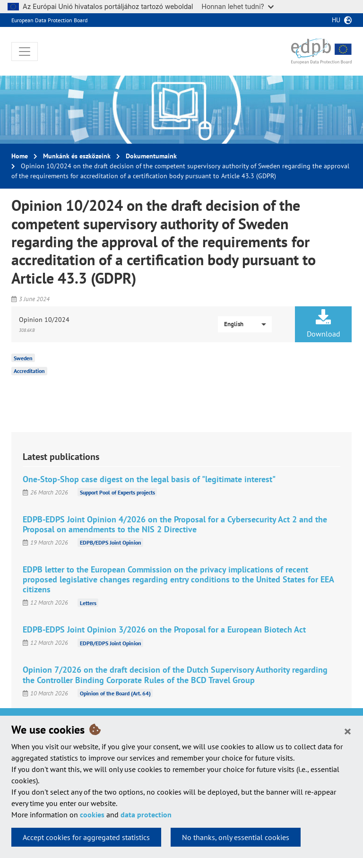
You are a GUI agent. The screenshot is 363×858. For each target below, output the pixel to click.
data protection (146, 814)
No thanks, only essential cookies (235, 837)
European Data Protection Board (49, 20)
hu (336, 20)
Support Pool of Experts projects (117, 492)
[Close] (348, 730)
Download (323, 323)
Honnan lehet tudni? (238, 6)
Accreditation (29, 370)
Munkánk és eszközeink (77, 156)
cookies (92, 814)
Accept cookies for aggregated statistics (86, 837)
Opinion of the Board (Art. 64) (115, 693)
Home (19, 156)
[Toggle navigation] (24, 51)
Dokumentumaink (151, 156)
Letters (88, 602)
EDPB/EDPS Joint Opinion (110, 542)
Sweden (23, 357)
